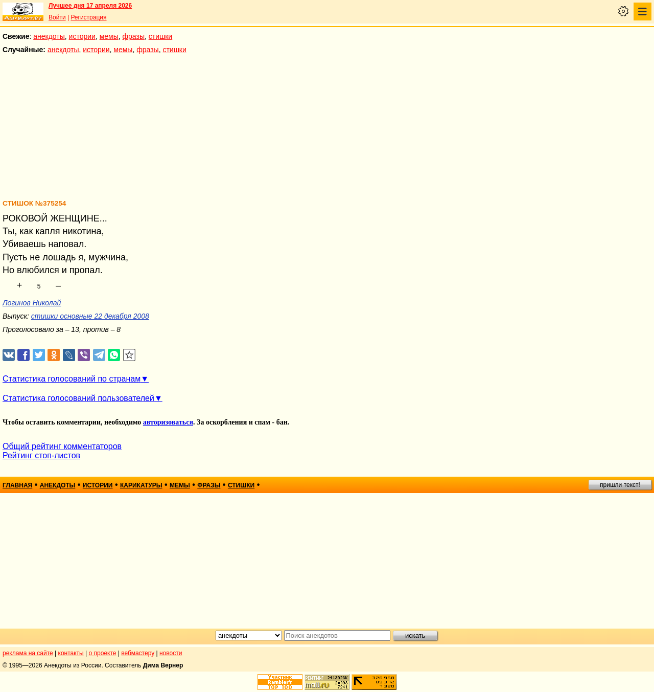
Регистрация (88, 17)
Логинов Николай (32, 303)
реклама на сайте (28, 653)
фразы (134, 36)
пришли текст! (620, 484)
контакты (71, 653)
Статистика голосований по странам (72, 378)
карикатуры (141, 485)
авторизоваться (168, 422)
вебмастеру (137, 653)
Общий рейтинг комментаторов (62, 446)
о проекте (102, 653)
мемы (109, 36)
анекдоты (49, 36)
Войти (57, 17)
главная (17, 485)
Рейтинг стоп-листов (41, 455)
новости (170, 653)
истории (82, 36)
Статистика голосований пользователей (78, 398)
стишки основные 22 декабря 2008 (90, 316)
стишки (160, 36)
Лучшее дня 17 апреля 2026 (90, 5)
